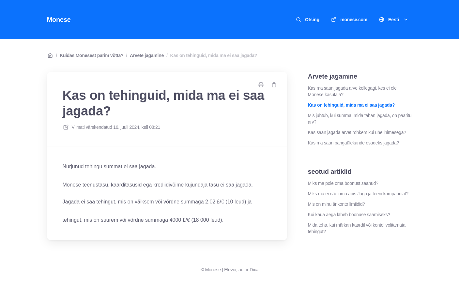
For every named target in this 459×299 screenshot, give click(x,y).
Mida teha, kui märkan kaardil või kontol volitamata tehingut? (356, 228)
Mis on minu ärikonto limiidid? (336, 204)
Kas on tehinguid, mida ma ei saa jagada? (213, 55)
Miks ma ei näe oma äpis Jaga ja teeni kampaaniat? (358, 193)
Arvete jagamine (147, 55)
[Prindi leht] (261, 85)
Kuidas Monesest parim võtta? (91, 55)
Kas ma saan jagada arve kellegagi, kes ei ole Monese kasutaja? (352, 91)
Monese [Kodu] (59, 19)
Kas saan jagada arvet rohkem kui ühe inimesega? (357, 132)
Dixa (254, 269)
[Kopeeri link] (274, 85)
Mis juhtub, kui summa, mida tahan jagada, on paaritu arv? (360, 119)
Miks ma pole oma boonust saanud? (343, 183)
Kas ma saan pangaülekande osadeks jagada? (353, 142)
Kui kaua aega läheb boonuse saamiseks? (349, 214)
